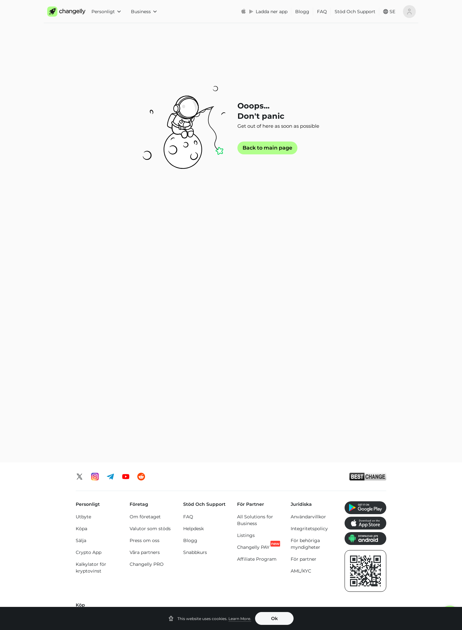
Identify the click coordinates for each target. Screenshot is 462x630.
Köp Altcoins (357, 423)
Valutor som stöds (150, 298)
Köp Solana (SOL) (148, 409)
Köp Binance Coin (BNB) (203, 413)
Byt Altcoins (89, 524)
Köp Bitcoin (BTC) (96, 387)
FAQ (322, 11)
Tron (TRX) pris (310, 573)
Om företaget (145, 286)
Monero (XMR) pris (96, 568)
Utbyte (83, 286)
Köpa (81, 298)
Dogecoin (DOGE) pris (211, 583)
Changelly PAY (253, 316)
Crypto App (88, 321)
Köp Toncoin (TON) (204, 398)
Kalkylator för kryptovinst (91, 337)
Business (144, 11)
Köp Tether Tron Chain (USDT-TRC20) (254, 417)
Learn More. (239, 618)
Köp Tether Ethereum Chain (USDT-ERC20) (254, 392)
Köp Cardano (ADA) (304, 414)
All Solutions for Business (255, 289)
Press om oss (144, 310)
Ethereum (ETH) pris (98, 556)
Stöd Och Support (355, 11)
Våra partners (145, 321)
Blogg (302, 11)
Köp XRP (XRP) (146, 386)
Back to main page (267, 148)
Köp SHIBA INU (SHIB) (360, 389)
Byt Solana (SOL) (95, 512)
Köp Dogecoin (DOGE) (359, 407)
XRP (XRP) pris (156, 567)
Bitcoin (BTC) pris (160, 555)
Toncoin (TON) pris (361, 558)
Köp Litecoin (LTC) (96, 417)
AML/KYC (301, 340)
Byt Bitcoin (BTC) (95, 488)
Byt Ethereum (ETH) (98, 500)
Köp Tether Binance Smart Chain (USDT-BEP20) (253, 447)
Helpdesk (193, 298)
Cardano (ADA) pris (311, 558)
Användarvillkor (308, 286)
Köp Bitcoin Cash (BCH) (309, 433)
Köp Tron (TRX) (199, 386)
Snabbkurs (195, 321)
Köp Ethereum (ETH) (92, 402)
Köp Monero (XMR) (150, 398)
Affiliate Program (257, 328)
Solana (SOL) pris (262, 573)
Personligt (106, 11)
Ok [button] (274, 618)
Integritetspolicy (309, 298)
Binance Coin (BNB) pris (257, 558)
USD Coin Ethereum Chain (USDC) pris (209, 561)
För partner (303, 328)
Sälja (81, 310)
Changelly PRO (147, 333)
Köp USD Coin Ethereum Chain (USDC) (308, 392)
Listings (246, 304)
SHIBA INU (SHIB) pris (365, 577)
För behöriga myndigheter (305, 313)
